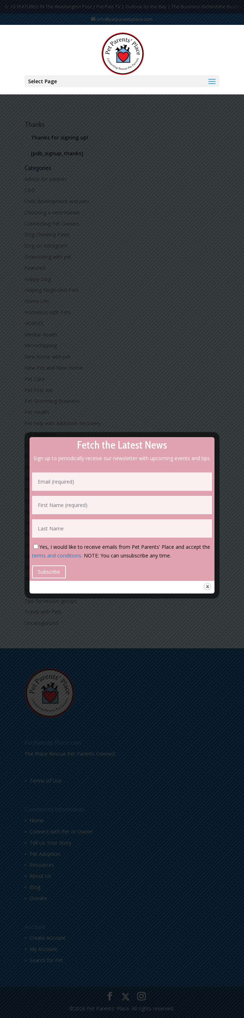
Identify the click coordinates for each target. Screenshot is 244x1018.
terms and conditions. (57, 555)
